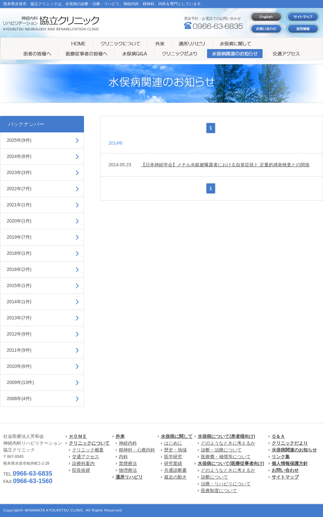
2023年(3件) (19, 172)
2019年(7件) (19, 237)
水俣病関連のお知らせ (294, 449)
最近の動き (175, 477)
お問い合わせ (285, 470)
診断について (214, 477)
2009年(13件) (20, 382)
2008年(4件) (19, 398)
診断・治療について (221, 449)
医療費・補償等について (226, 456)
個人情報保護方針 (290, 463)
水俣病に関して (177, 436)
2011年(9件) (19, 350)
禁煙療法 (128, 463)
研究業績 (173, 463)
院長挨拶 (81, 470)
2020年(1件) (19, 220)
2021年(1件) (19, 204)
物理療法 (128, 470)
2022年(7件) (19, 188)
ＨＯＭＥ (78, 436)
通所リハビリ (129, 477)
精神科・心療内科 (137, 449)
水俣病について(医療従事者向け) (231, 463)
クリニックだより (290, 443)
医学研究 (173, 456)
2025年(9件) (19, 140)
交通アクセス (85, 456)
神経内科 (128, 443)
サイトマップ (285, 477)
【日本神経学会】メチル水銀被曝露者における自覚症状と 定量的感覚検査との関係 (225, 164)
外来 (120, 436)
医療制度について (219, 490)
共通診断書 (175, 470)
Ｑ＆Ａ (278, 436)
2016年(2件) (19, 269)
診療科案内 (83, 463)
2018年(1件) (19, 253)
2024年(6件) (19, 156)
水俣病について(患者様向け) (226, 436)
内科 (123, 456)
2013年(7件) (19, 317)
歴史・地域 (175, 449)
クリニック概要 (88, 449)
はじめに (173, 443)
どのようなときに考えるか (228, 443)
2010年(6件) (19, 366)
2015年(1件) (19, 285)
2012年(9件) (19, 333)
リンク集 (281, 456)
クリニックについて (89, 443)
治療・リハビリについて (226, 483)
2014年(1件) (19, 301)
